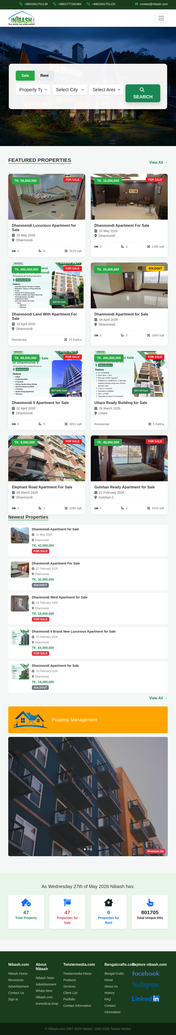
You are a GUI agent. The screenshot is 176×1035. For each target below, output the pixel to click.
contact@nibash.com (151, 4)
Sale (25, 75)
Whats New (44, 991)
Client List (70, 993)
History (109, 993)
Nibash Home (18, 973)
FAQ (107, 999)
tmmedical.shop (47, 1003)
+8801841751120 (101, 4)
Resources (16, 980)
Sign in (13, 999)
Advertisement (18, 986)
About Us (111, 986)
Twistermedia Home (77, 973)
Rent (44, 75)
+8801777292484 (67, 4)
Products (69, 980)
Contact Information (77, 1005)
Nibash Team (45, 978)
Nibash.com (44, 997)
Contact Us (16, 993)
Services (69, 986)
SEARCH (142, 93)
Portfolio (69, 999)
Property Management (54, 720)
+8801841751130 (33, 4)
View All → (158, 162)
